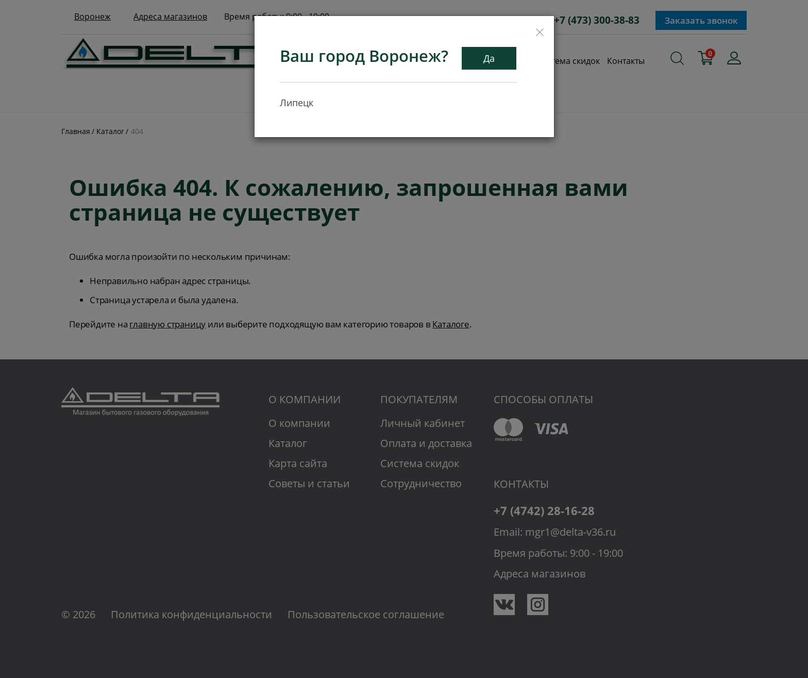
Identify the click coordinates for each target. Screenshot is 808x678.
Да (489, 58)
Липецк (296, 102)
